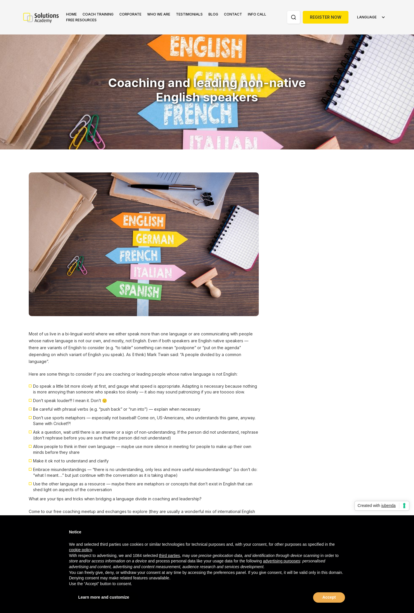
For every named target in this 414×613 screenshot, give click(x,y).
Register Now (325, 17)
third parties (169, 555)
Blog (213, 14)
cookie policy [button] (80, 549)
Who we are (158, 14)
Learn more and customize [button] (103, 597)
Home (71, 14)
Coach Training (98, 14)
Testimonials (189, 14)
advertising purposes (281, 561)
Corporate (130, 14)
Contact (233, 14)
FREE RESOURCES (81, 20)
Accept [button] (329, 597)
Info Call (257, 14)
